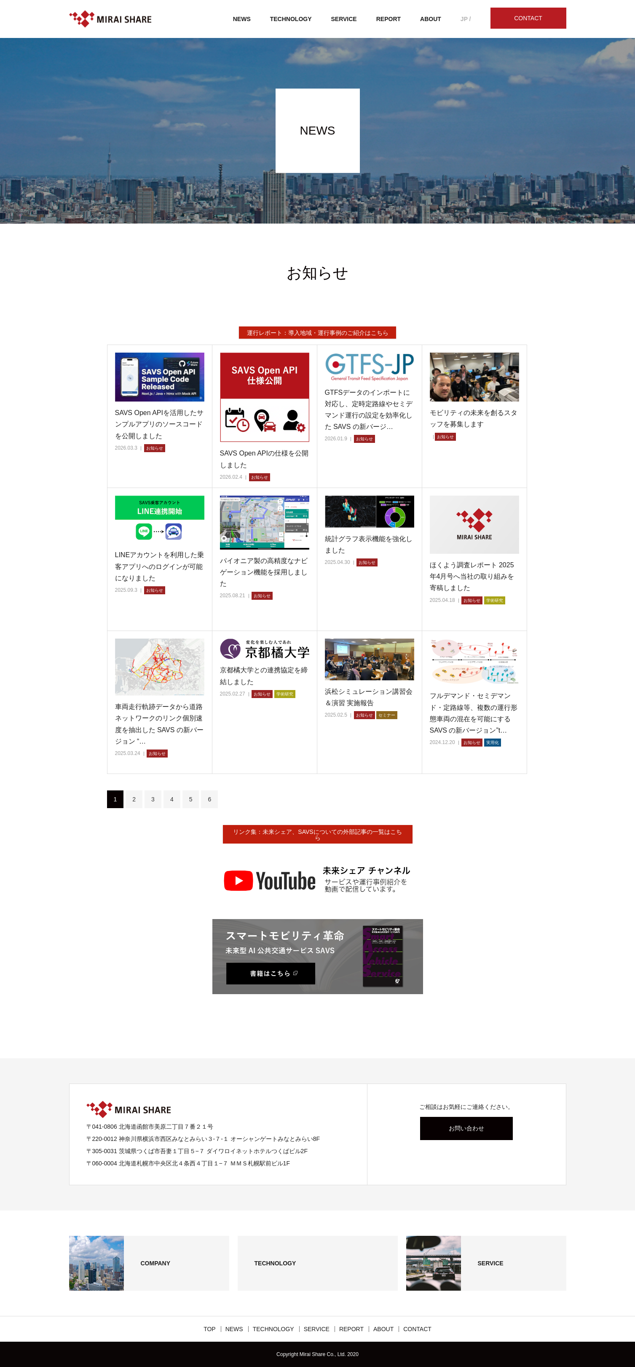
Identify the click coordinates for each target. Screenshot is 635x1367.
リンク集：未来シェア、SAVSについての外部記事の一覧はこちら (317, 834)
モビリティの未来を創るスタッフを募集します (473, 418)
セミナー (386, 715)
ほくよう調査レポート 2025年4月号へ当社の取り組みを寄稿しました (472, 576)
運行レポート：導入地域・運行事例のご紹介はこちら (318, 332)
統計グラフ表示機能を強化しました (369, 544)
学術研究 (494, 600)
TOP (210, 1329)
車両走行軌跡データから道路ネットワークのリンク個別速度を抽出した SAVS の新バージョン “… (159, 724)
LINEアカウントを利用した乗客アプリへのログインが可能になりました (159, 566)
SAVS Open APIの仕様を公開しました (264, 459)
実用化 (492, 742)
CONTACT (528, 18)
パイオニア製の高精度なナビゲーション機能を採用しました (264, 572)
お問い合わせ (466, 1128)
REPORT (388, 19)
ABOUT (430, 19)
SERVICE (344, 19)
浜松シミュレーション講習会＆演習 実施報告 (369, 697)
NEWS (242, 19)
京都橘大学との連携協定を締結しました (264, 675)
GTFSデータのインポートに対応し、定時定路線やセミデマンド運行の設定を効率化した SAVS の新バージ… (369, 410)
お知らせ (154, 448)
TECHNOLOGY (291, 19)
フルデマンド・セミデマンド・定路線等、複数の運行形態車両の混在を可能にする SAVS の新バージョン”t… (473, 713)
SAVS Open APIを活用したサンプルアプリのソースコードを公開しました (159, 424)
